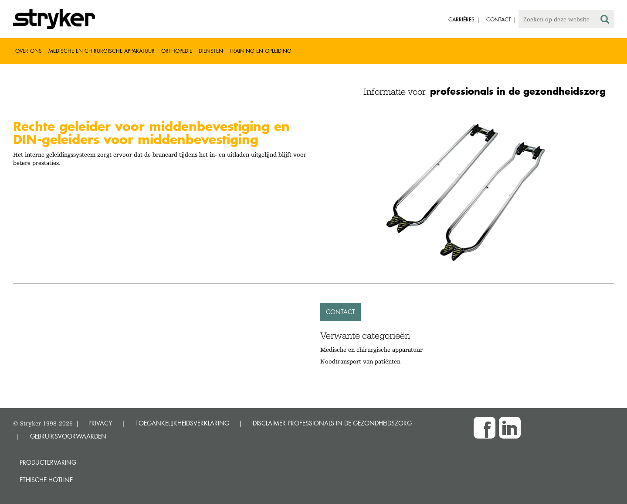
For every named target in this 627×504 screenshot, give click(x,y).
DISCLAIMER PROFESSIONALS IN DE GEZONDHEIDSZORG (332, 423)
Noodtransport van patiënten (360, 361)
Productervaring (48, 462)
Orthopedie (176, 51)
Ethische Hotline (46, 480)
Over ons (28, 51)
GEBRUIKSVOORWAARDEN (68, 436)
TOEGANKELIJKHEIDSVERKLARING (182, 423)
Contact (340, 312)
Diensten (211, 51)
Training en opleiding (260, 51)
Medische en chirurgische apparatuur (101, 51)
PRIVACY (100, 423)
